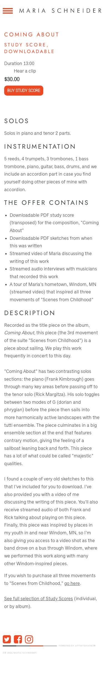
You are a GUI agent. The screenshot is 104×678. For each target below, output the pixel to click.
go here (72, 583)
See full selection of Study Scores (38, 598)
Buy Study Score (23, 90)
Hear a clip (25, 71)
